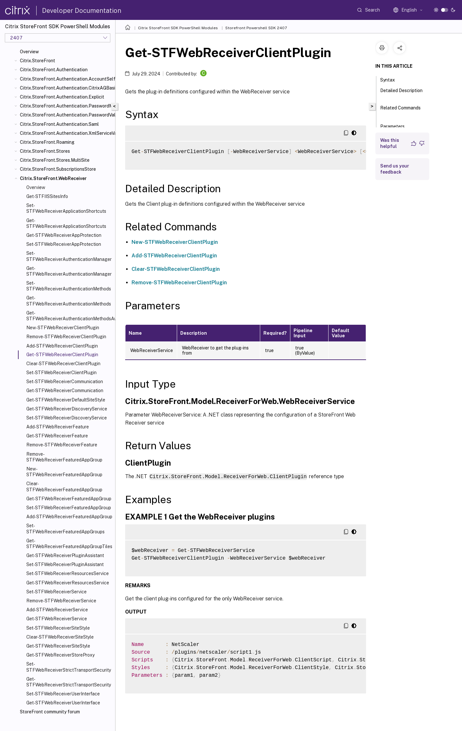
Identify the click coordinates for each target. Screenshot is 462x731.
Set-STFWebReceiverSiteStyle (58, 628)
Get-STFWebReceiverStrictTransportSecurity (68, 681)
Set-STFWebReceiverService (56, 591)
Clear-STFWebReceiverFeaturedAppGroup (64, 486)
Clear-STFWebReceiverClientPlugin (63, 363)
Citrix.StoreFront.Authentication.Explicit (62, 96)
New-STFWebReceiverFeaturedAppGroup (64, 471)
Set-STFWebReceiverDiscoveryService (66, 417)
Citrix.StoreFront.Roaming (47, 142)
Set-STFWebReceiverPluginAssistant (65, 564)
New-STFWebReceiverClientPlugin (62, 327)
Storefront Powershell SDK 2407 (256, 28)
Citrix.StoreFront (37, 60)
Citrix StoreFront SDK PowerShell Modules (178, 28)
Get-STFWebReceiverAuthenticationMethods (68, 300)
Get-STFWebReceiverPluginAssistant (65, 555)
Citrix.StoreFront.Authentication (54, 69)
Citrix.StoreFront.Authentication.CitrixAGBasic (66, 87)
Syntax (391, 79)
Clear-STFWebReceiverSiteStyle (60, 637)
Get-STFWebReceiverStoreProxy (60, 655)
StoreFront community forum (50, 711)
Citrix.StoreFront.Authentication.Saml (59, 124)
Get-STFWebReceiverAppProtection (63, 235)
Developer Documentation (81, 10)
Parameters (396, 126)
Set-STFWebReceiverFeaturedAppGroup (68, 507)
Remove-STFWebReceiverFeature (61, 444)
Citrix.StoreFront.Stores (45, 151)
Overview (29, 51)
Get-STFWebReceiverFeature (57, 435)
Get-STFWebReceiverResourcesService (67, 582)
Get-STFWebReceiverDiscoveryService (66, 408)
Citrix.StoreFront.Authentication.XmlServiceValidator (66, 133)
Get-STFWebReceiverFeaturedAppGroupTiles (69, 543)
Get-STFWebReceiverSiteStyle (58, 646)
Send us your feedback (394, 169)
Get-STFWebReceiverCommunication (64, 390)
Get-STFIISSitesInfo (47, 196)
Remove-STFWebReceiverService (61, 600)
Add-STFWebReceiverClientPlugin (62, 345)
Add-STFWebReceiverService (57, 609)
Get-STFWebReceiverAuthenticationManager (69, 271)
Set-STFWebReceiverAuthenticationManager (69, 256)
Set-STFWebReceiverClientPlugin (61, 372)
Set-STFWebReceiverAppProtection (63, 244)
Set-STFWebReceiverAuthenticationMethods (68, 285)
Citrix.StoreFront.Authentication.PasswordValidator (66, 114)
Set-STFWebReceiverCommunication (64, 381)
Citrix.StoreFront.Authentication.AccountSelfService (66, 79)
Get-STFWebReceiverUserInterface (63, 702)
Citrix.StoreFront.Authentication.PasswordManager (66, 105)
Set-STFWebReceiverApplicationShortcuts (66, 208)
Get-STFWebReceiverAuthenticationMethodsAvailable (69, 315)
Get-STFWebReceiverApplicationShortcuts (66, 223)
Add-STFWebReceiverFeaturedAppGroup (69, 516)
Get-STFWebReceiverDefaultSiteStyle (65, 399)
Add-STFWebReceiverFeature (57, 426)
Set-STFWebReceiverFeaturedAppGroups (65, 528)
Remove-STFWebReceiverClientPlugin (66, 336)
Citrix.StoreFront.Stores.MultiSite (55, 160)
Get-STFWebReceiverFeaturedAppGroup (68, 498)
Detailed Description (401, 93)
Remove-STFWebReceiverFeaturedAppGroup (64, 457)
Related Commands (400, 110)
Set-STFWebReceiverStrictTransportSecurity (68, 666)
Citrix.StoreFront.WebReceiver (53, 178)
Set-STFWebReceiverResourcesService (67, 573)
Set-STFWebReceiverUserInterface (63, 693)
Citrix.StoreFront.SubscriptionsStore (58, 169)
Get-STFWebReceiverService (56, 618)
